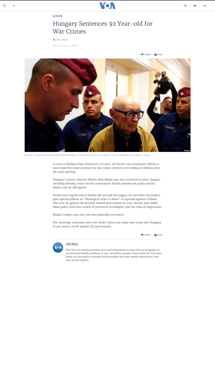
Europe (58, 16)
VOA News (62, 39)
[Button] (145, 54)
